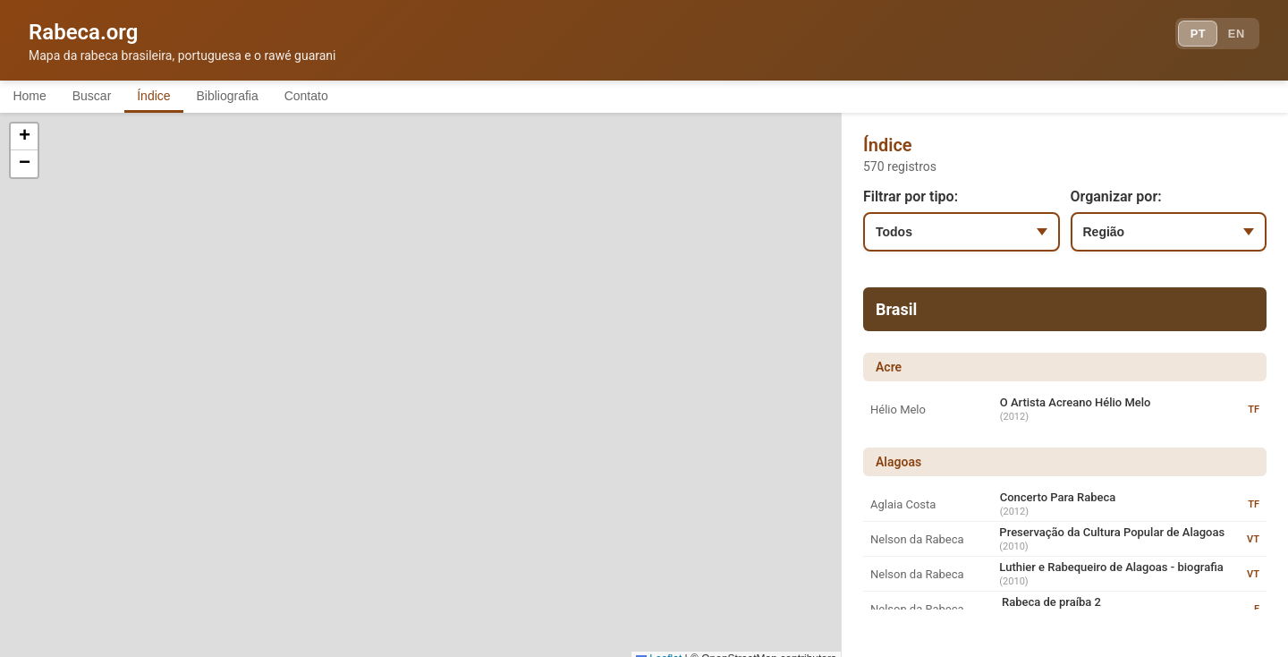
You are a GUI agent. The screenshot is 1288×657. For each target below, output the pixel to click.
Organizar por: (1116, 199)
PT (1186, 36)
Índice (178, 97)
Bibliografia (261, 97)
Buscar (106, 97)
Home (34, 97)
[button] (229, 414)
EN (1232, 36)
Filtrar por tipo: (910, 199)
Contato (351, 97)
